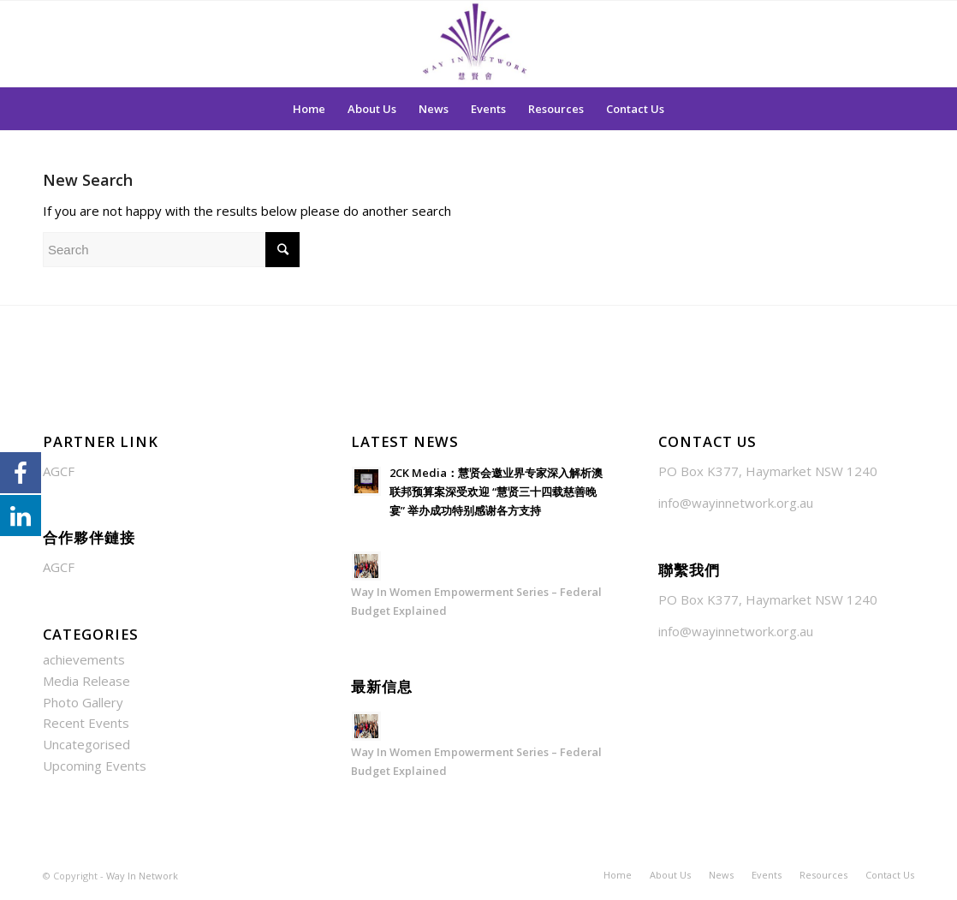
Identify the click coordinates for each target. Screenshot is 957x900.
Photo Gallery (83, 702)
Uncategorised (86, 744)
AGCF (58, 471)
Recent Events (86, 722)
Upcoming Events (94, 765)
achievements (84, 659)
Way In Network (142, 875)
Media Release (86, 680)
